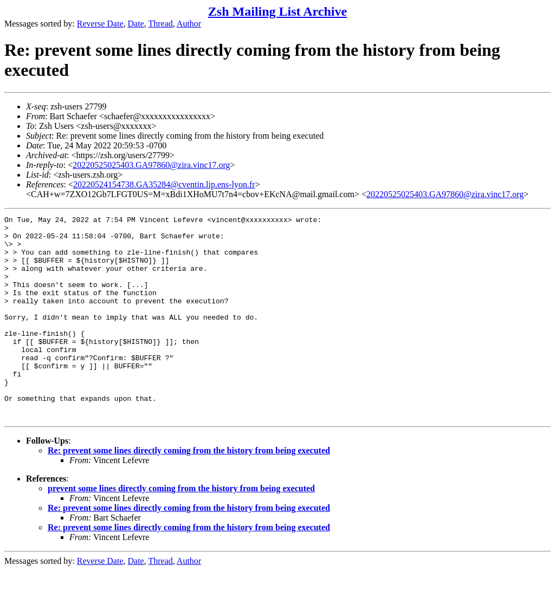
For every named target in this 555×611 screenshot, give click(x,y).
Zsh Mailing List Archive (277, 11)
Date (136, 23)
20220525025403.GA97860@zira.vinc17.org (151, 165)
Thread (160, 23)
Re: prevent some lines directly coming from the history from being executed (189, 491)
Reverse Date (100, 23)
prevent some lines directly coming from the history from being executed (181, 529)
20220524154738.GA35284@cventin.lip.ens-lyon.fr (164, 184)
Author (189, 23)
